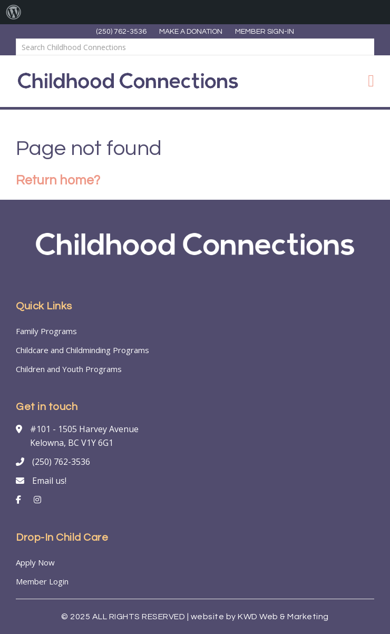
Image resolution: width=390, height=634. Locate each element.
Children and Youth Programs (69, 369)
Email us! (49, 480)
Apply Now (35, 562)
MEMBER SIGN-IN (264, 31)
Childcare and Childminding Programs (82, 350)
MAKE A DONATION (190, 31)
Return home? (58, 180)
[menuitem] (13, 12)
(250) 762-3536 (121, 31)
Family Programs (46, 331)
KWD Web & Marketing (283, 616)
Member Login (42, 581)
